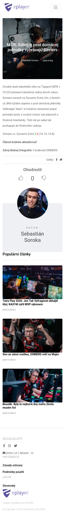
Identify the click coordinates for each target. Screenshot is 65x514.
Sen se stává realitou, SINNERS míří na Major (31, 354)
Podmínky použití (13, 472)
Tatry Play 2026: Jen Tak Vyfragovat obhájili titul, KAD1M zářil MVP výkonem (30, 302)
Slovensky (9, 485)
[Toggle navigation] (55, 7)
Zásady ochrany (13, 465)
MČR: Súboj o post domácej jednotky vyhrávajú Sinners (32, 47)
